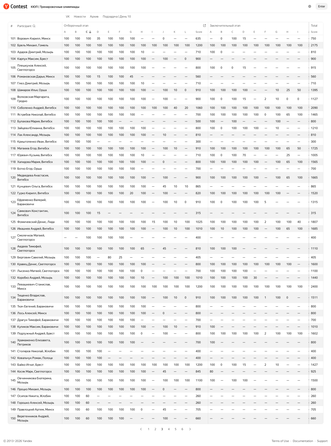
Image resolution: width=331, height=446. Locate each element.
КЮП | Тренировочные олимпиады (55, 6)
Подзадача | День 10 (117, 16)
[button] (26, 26)
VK (68, 16)
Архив (94, 16)
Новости (80, 16)
